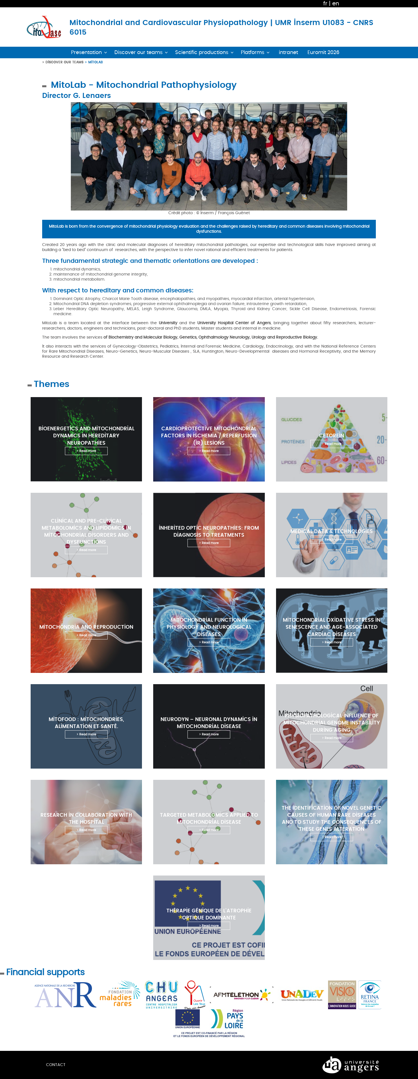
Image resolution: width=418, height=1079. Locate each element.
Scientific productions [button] (201, 52)
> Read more (86, 451)
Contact (55, 1065)
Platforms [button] (252, 52)
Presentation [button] (86, 52)
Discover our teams (64, 62)
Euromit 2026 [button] (324, 52)
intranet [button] (288, 52)
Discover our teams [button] (138, 52)
